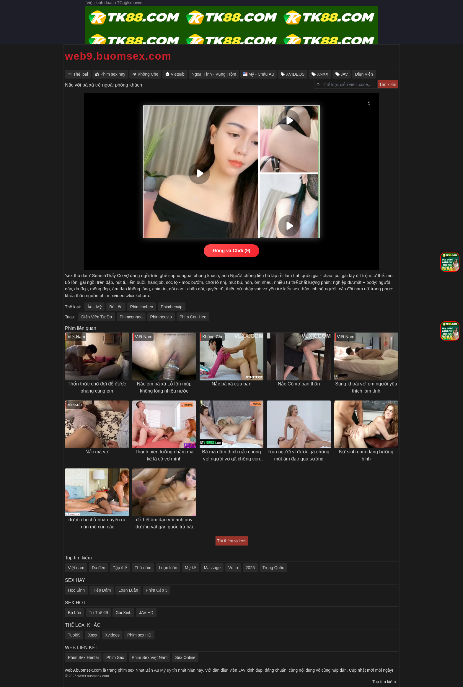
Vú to (233, 567)
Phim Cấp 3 (156, 590)
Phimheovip (171, 307)
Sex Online (185, 657)
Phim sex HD (139, 635)
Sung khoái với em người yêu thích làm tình (366, 387)
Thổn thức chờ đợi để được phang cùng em (97, 387)
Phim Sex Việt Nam (149, 657)
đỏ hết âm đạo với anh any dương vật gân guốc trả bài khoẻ (164, 523)
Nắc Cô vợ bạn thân (299, 383)
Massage (212, 567)
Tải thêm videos (231, 540)
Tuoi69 (74, 635)
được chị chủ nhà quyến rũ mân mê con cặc (97, 523)
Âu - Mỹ (94, 307)
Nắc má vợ (96, 451)
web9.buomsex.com (118, 56)
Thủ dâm (143, 567)
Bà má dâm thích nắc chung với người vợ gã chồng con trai (231, 456)
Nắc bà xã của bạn (232, 383)
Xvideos (112, 635)
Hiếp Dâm (101, 590)
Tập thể (120, 567)
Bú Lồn (116, 307)
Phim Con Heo (193, 317)
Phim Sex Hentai (83, 657)
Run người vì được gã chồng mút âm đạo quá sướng (299, 455)
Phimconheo (141, 307)
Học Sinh (76, 590)
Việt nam (76, 567)
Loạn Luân (128, 590)
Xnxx (92, 635)
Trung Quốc (273, 567)
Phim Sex (115, 657)
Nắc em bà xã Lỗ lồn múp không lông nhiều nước (164, 387)
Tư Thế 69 (98, 612)
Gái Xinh (123, 612)
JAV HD (146, 612)
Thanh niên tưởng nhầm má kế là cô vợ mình (164, 455)
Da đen (98, 567)
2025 (250, 567)
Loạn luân (168, 567)
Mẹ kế (190, 567)
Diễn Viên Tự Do (96, 317)
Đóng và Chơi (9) (231, 250)
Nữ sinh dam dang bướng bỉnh (366, 455)
